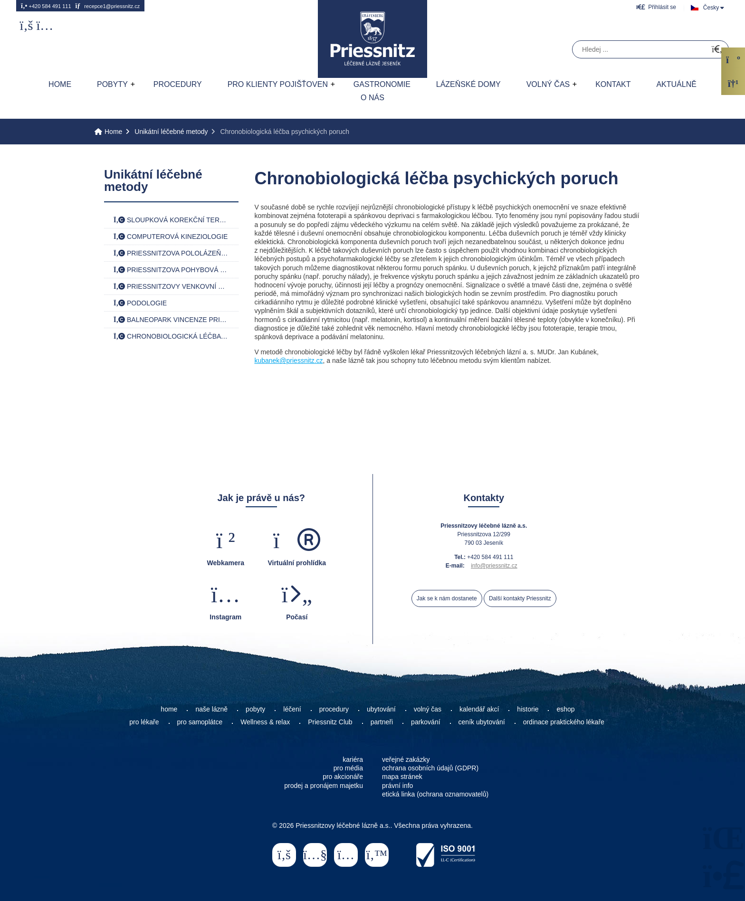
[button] (656, 6)
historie (527, 709)
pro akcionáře (343, 776)
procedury (334, 709)
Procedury (177, 84)
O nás (372, 98)
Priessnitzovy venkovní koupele (176, 286)
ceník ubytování (481, 722)
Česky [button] (711, 7)
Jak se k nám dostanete (447, 598)
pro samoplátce (200, 722)
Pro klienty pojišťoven (278, 84)
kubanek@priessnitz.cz (288, 360)
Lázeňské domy (468, 84)
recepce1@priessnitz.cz (107, 5)
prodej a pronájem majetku (323, 785)
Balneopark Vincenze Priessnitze (176, 319)
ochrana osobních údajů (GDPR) (430, 768)
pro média (348, 768)
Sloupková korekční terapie (174, 220)
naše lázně (211, 709)
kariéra (353, 759)
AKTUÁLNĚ (676, 84)
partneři (382, 722)
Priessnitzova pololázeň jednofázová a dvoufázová (176, 253)
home (169, 709)
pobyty (255, 709)
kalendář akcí (479, 709)
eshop (565, 709)
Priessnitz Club (330, 722)
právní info (397, 785)
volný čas (427, 709)
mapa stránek (402, 776)
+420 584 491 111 (46, 5)
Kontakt (612, 84)
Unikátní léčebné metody (171, 131)
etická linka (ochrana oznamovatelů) (435, 794)
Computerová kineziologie (171, 236)
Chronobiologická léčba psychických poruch (176, 336)
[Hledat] (717, 50)
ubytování (381, 709)
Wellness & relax (265, 722)
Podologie (140, 303)
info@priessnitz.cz (494, 565)
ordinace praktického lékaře (564, 722)
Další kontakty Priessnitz (520, 598)
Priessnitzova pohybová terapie (176, 270)
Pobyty (112, 84)
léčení (292, 709)
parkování (425, 722)
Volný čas (548, 84)
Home (372, 39)
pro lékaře (144, 722)
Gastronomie (382, 84)
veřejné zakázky (406, 759)
